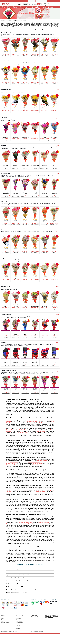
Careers (2, 618)
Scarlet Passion (15, 165)
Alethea (44, 221)
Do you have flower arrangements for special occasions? (17, 592)
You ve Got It (44, 278)
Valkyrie (15, 334)
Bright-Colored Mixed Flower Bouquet (5, 81)
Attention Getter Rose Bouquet (25, 138)
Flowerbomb (15, 362)
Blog (2, 616)
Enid (44, 334)
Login (49, 1)
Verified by (33, 599)
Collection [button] (57, 6)
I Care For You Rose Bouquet (54, 138)
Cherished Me (54, 306)
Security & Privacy (19, 622)
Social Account (43, 599)
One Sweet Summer (54, 109)
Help (57, 1)
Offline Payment (19, 619)
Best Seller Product (19, 628)
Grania (35, 334)
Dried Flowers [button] (45, 7)
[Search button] (38, 4)
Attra (44, 362)
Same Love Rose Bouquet (25, 165)
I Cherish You (15, 52)
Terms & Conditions (19, 624)
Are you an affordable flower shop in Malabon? (15, 578)
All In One (44, 80)
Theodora (25, 193)
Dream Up (5, 306)
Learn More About (20, 613)
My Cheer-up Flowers (34, 109)
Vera (6, 109)
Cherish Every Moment (5, 193)
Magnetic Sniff (34, 362)
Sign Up (54, 1)
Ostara (6, 221)
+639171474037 (35, 616)
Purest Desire (15, 306)
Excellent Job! (6, 278)
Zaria (15, 221)
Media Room (3, 619)
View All (57, 33)
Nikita (25, 390)
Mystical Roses (44, 165)
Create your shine (44, 193)
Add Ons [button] (33, 7)
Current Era (44, 109)
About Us (3, 615)
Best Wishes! (54, 278)
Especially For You (54, 249)
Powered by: (53, 599)
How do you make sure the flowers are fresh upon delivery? (18, 583)
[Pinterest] (48, 602)
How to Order (18, 618)
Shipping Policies (19, 621)
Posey (54, 390)
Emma (45, 137)
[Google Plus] (41, 604)
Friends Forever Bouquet (45, 249)
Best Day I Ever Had (44, 52)
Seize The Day (54, 193)
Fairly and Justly (35, 52)
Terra (54, 334)
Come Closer (54, 362)
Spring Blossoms (25, 80)
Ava (34, 137)
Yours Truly (25, 52)
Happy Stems (6, 52)
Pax (5, 334)
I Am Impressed (15, 278)
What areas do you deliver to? (12, 572)
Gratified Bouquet (25, 249)
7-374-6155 (35, 617)
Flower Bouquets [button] (4, 7)
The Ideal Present (15, 193)
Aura (25, 221)
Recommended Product (20, 627)
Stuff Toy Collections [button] (28, 7)
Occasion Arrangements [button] (38, 7)
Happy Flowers (25, 109)
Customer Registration (20, 615)
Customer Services (49, 613)
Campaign (18, 625)
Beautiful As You (6, 249)
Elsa (15, 249)
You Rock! (35, 278)
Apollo (16, 109)
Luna (54, 221)
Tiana (54, 52)
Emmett (35, 390)
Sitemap (2, 621)
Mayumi (44, 390)
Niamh (25, 334)
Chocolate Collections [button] (16, 7)
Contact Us (33, 613)
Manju (54, 165)
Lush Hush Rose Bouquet (35, 165)
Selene (35, 221)
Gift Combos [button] (22, 7)
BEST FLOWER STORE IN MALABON (37, 631)
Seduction (5, 362)
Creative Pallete (15, 137)
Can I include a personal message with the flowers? (16, 586)
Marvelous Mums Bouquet (35, 306)
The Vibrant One (44, 306)
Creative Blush (35, 80)
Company (3, 613)
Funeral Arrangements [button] (51, 7)
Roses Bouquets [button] (9, 7)
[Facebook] (41, 602)
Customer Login (19, 616)
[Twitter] (44, 602)
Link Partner (3, 624)
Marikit (6, 390)
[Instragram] (46, 602)
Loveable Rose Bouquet (6, 165)
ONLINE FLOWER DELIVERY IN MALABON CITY (9, 631)
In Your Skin (25, 362)
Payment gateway (5, 599)
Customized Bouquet (47, 3)
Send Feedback (34, 615)
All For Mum (25, 306)
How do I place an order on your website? (14, 569)
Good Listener (35, 193)
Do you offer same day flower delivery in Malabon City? (17, 575)
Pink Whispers (5, 137)
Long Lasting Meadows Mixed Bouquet (15, 81)
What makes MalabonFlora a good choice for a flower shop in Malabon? (21, 589)
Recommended (13, 104)
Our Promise (54, 80)
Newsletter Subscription (5, 622)
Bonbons (15, 390)
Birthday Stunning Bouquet (35, 249)
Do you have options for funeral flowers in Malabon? (17, 581)
